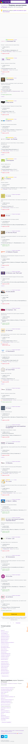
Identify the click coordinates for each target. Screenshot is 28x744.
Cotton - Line (10, 538)
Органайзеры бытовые (5, 718)
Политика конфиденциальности (6, 731)
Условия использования (19, 730)
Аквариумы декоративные (5, 701)
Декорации (3, 715)
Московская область (4, 631)
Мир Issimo (9, 102)
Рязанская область (4, 659)
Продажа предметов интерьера (6, 699)
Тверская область (4, 667)
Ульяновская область (4, 670)
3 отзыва (15, 39)
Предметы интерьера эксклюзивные (7, 696)
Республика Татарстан (5, 656)
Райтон (8, 178)
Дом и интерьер (4, 683)
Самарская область (4, 661)
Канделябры (3, 719)
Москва (2, 630)
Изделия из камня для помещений (7, 687)
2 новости (2, 267)
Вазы (2, 713)
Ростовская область (4, 658)
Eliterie (9, 389)
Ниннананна (10, 557)
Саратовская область (4, 663)
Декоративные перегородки (6, 702)
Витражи (2, 709)
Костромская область (4, 643)
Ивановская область (4, 639)
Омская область (3, 649)
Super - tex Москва (11, 139)
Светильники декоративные (6, 690)
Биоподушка (10, 160)
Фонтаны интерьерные (5, 716)
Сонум (8, 408)
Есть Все (9, 576)
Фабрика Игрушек (12, 252)
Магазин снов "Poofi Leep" (14, 273)
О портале (6, 730)
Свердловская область (5, 664)
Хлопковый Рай (11, 41)
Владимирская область (5, 636)
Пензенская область (4, 650)
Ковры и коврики (4, 692)
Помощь (2, 730)
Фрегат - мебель (11, 501)
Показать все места (5, 676)
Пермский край (3, 652)
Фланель (9, 463)
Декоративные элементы (5, 707)
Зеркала (2, 693)
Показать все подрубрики (6, 722)
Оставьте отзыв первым (16, 194)
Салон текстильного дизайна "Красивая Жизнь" (15, 519)
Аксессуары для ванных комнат (6, 689)
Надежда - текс (11, 309)
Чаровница (10, 443)
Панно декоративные (4, 710)
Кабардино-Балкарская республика (7, 642)
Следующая (18, 622)
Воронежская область (5, 637)
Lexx (8, 215)
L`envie (8, 196)
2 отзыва (15, 58)
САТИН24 (9, 597)
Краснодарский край (4, 646)
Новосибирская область (5, 647)
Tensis (8, 59)
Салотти (9, 120)
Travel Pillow (10, 369)
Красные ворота (8, 733)
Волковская (20, 733)
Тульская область (4, 669)
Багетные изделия (4, 695)
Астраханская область (5, 634)
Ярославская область (4, 673)
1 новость (2, 73)
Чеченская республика (5, 672)
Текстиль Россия (11, 232)
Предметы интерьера (12, 683)
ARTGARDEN (10, 79)
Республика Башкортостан (5, 653)
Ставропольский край (4, 666)
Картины (2, 698)
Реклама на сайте (12, 730)
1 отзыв (15, 78)
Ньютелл (9, 330)
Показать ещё (14, 614)
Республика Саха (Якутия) (5, 655)
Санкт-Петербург (4, 633)
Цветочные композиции (5, 704)
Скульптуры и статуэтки (5, 712)
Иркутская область (4, 640)
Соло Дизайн (10, 291)
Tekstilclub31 (10, 351)
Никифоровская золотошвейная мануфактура (16, 427)
